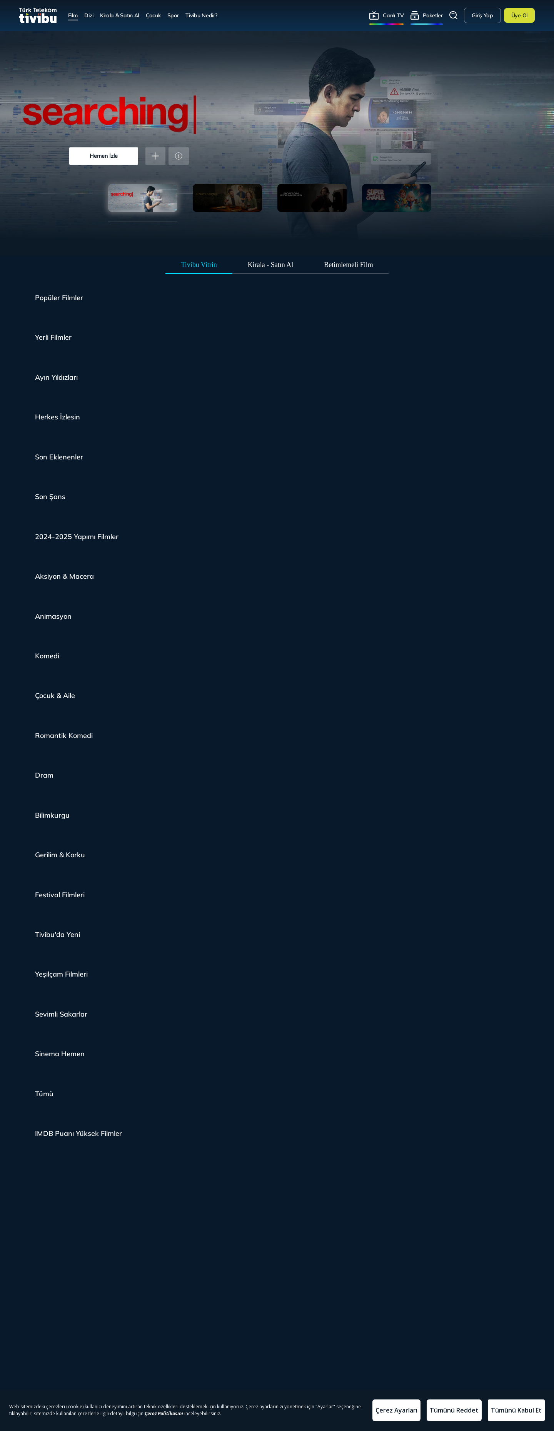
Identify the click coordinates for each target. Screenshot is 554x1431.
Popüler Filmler (59, 297)
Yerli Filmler (53, 337)
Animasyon (53, 616)
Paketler (433, 15)
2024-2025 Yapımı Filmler (76, 536)
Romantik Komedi (64, 735)
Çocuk (153, 15)
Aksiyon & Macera (64, 576)
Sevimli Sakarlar (61, 1014)
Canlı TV (393, 15)
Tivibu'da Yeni (57, 934)
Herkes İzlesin (57, 416)
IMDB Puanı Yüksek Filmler (78, 1133)
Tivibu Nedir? (201, 15)
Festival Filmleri (60, 894)
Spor (173, 15)
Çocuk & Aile (55, 695)
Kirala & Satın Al (119, 15)
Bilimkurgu (52, 815)
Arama (453, 15)
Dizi (88, 15)
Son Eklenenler (59, 457)
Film (73, 15)
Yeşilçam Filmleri (61, 974)
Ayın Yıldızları (56, 377)
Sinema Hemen (60, 1053)
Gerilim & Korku (60, 854)
